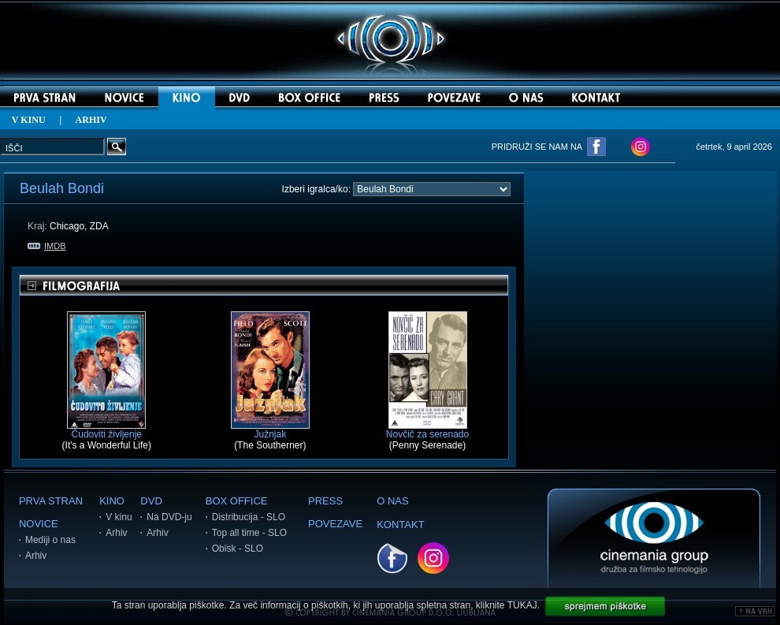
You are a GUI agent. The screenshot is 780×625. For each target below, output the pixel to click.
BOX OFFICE (237, 501)
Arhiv (35, 555)
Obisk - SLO (237, 548)
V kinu (119, 517)
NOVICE (38, 524)
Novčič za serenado (427, 430)
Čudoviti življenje (106, 430)
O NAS (392, 501)
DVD (151, 501)
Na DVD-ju (169, 517)
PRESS (325, 501)
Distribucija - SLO (248, 517)
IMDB (47, 246)
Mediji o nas (50, 539)
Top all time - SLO (249, 532)
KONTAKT (400, 524)
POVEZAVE (335, 524)
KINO (111, 501)
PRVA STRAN (51, 501)
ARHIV (91, 119)
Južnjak (270, 430)
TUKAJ (522, 605)
